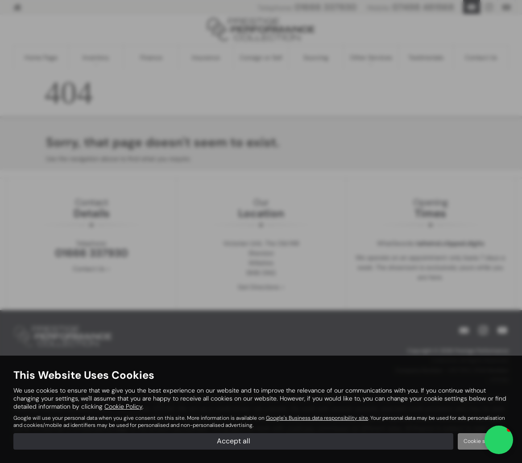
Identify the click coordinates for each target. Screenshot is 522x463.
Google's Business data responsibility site (317, 418)
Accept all (233, 441)
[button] (499, 440)
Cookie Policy (123, 406)
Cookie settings (483, 441)
